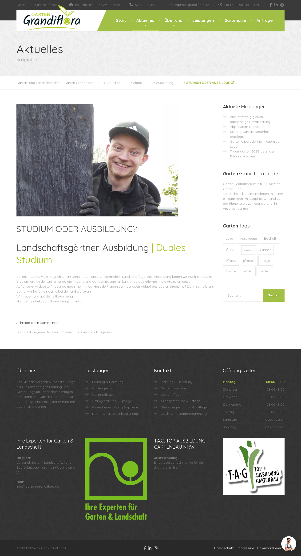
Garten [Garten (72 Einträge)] (231, 249)
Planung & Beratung (107, 382)
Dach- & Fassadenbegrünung (115, 413)
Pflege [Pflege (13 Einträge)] (265, 260)
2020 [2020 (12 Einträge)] (229, 238)
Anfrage (265, 20)
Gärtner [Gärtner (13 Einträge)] (265, 250)
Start (121, 20)
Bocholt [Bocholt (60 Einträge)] (270, 238)
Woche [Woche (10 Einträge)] (264, 271)
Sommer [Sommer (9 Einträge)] (231, 271)
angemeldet (41, 332)
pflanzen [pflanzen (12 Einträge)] (248, 260)
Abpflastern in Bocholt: (247, 127)
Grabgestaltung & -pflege (112, 401)
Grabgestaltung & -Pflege (181, 401)
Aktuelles (145, 20)
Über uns (173, 20)
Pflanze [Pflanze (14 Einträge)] (231, 260)
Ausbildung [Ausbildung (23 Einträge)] (248, 238)
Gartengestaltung (105, 388)
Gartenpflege (102, 394)
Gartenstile (235, 20)
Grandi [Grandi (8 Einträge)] (248, 250)
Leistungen (203, 20)
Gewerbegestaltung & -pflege (115, 407)
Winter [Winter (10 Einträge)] (248, 271)
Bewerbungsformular (66, 301)
